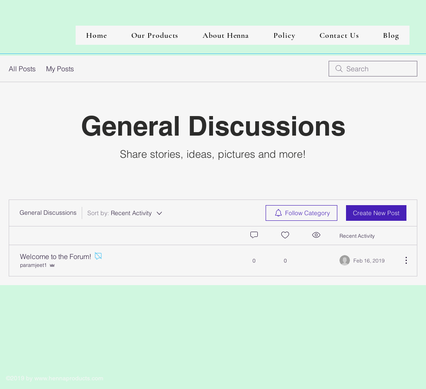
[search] (373, 68)
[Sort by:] (125, 213)
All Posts (22, 68)
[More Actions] (401, 260)
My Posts (60, 68)
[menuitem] (301, 213)
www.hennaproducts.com (68, 378)
